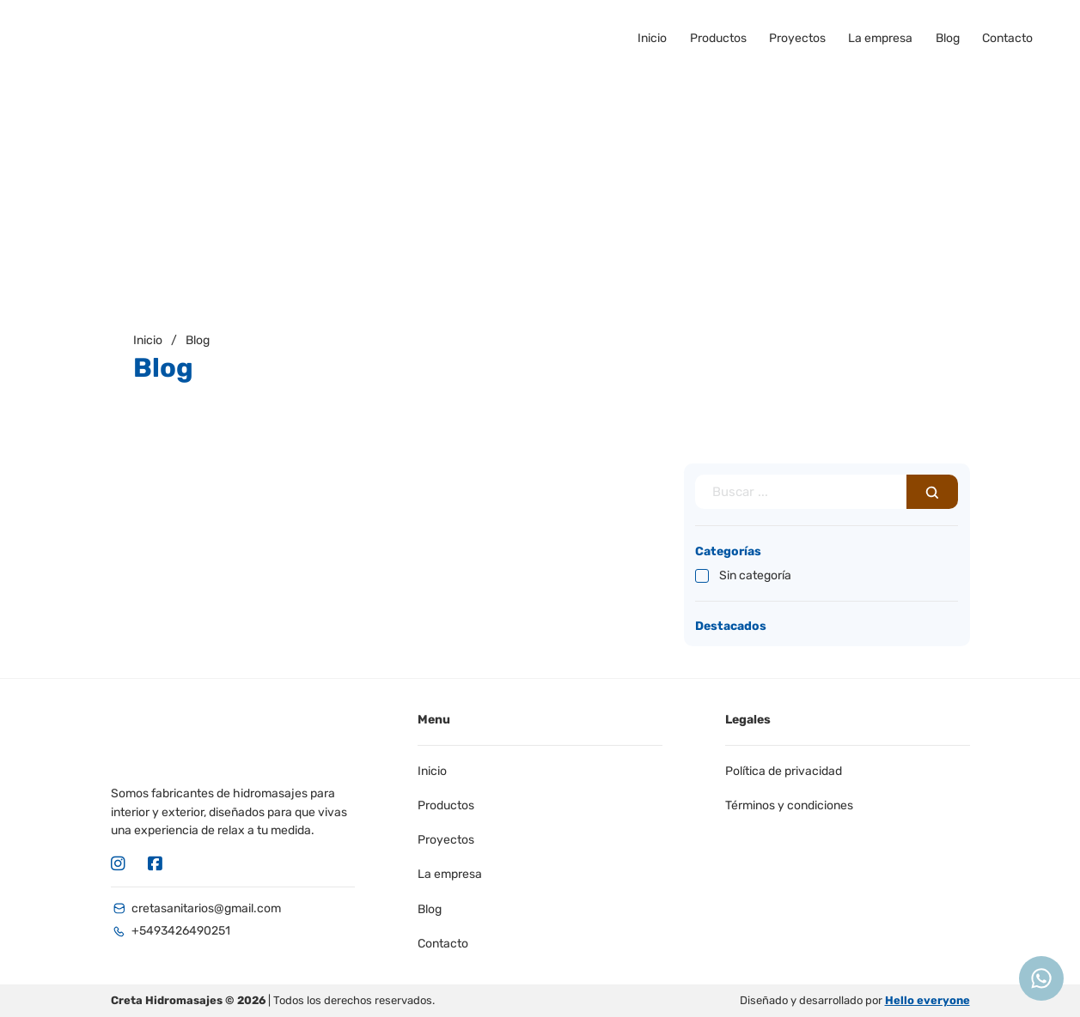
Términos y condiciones (789, 805)
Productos (718, 38)
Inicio (652, 38)
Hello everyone (927, 1000)
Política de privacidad (783, 771)
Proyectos (797, 38)
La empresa (880, 38)
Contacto (1007, 38)
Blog (948, 38)
